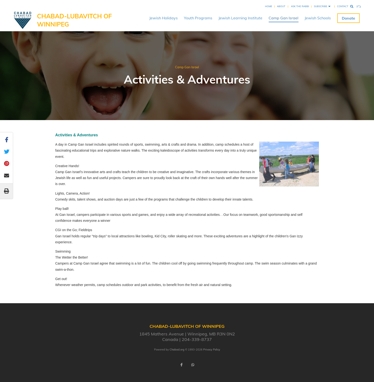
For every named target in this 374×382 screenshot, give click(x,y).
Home (268, 6)
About (281, 6)
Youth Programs (198, 18)
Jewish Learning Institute (240, 18)
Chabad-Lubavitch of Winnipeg (74, 20)
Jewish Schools (318, 18)
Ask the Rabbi (300, 6)
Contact (342, 6)
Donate (348, 18)
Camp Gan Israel (283, 18)
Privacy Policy (211, 349)
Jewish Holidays (163, 18)
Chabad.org (177, 349)
